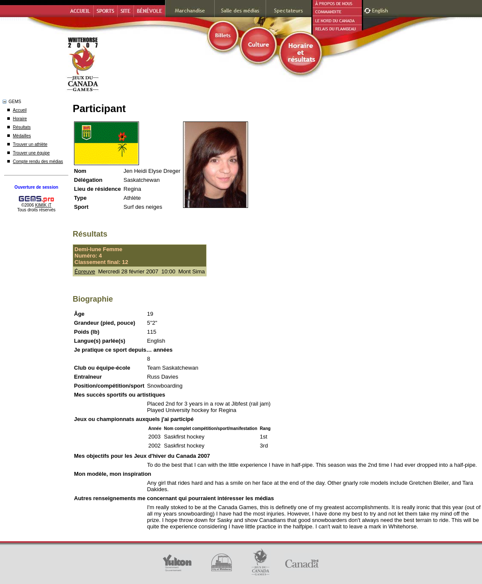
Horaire (20, 118)
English (381, 9)
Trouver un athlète (30, 144)
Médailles (22, 135)
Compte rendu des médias (38, 161)
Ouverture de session (36, 187)
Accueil (20, 110)
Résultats (22, 127)
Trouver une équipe (31, 153)
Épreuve (84, 271)
